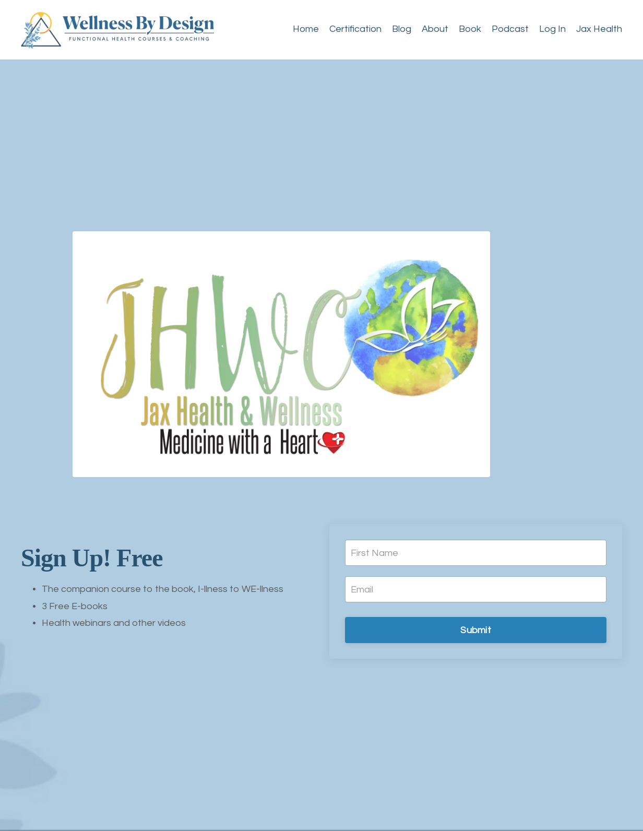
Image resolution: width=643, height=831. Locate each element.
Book (470, 29)
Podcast (510, 29)
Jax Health (599, 29)
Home (306, 29)
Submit (475, 630)
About (435, 29)
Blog (401, 29)
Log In (552, 29)
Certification (355, 29)
